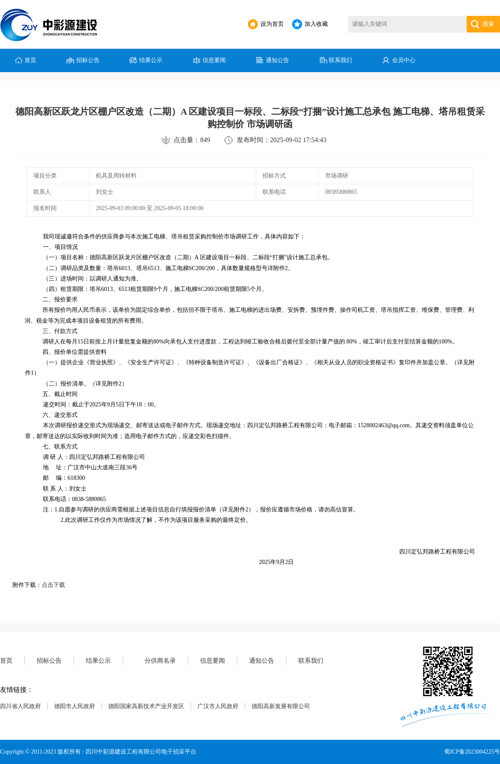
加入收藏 (316, 24)
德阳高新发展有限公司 (281, 706)
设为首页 (272, 24)
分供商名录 (160, 660)
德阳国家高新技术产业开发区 (146, 706)
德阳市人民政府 (74, 706)
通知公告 (277, 60)
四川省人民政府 (20, 706)
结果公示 (150, 60)
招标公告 (88, 60)
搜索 (488, 24)
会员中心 (403, 60)
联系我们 (340, 60)
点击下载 (53, 585)
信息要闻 (214, 60)
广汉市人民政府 (218, 706)
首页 (30, 60)
